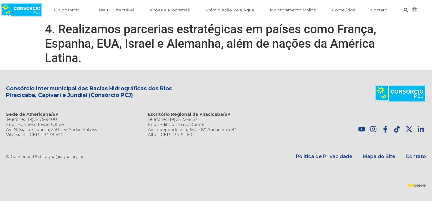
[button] (406, 10)
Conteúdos (343, 10)
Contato (379, 10)
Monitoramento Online (293, 10)
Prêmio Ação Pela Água (230, 10)
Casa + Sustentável (114, 10)
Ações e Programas (170, 10)
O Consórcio (67, 10)
